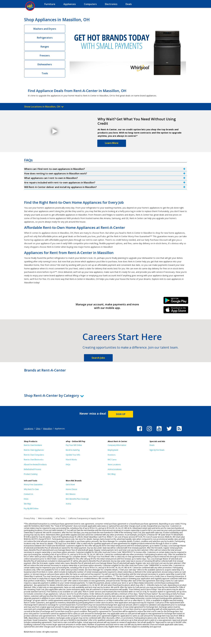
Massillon (47, 428)
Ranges (45, 46)
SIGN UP (120, 414)
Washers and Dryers (44, 28)
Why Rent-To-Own (31, 489)
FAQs (68, 464)
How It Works (71, 459)
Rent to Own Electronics (33, 459)
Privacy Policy (29, 518)
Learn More (111, 143)
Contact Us (28, 494)
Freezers (45, 55)
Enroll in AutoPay (73, 450)
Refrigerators (45, 37)
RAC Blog (111, 474)
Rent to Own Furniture (33, 445)
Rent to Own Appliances (34, 450)
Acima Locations (114, 469)
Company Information (117, 445)
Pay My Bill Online (31, 508)
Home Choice (71, 489)
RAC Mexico (70, 494)
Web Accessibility (45, 518)
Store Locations (114, 464)
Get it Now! (70, 484)
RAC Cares (112, 459)
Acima (68, 504)
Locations (28, 428)
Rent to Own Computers (34, 455)
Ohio (38, 428)
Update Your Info (73, 455)
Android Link (176, 301)
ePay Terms (60, 518)
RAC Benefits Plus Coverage (77, 499)
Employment (113, 450)
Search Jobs (98, 357)
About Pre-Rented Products (35, 464)
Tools (45, 73)
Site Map (27, 504)
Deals (152, 445)
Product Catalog (30, 474)
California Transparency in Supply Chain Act (86, 518)
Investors (111, 455)
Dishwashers (45, 64)
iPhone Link (176, 310)
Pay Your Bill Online (74, 445)
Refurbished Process (32, 469)
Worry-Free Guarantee (33, 484)
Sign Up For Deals (157, 450)
